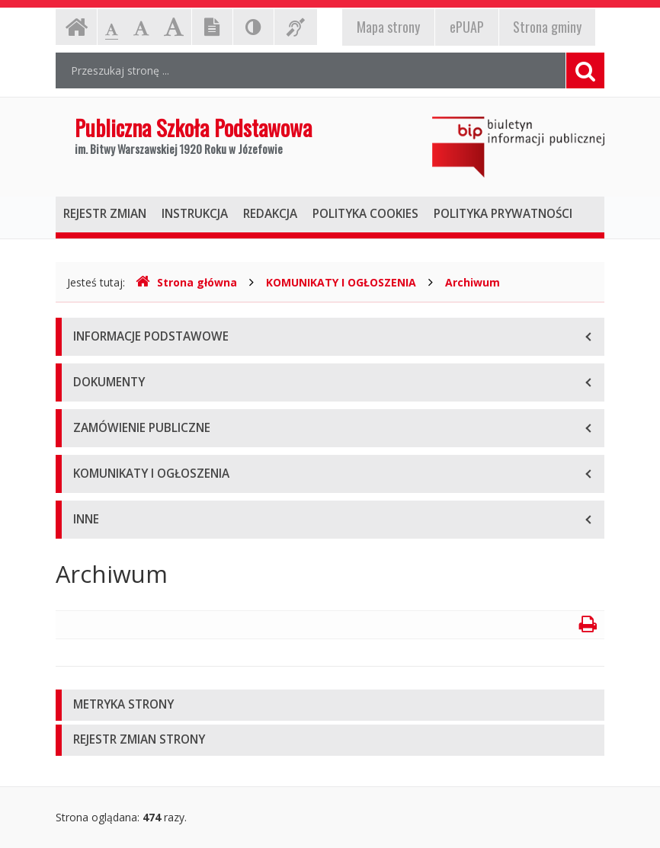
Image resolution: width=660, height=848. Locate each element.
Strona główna (186, 282)
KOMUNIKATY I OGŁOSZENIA (341, 282)
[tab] (330, 705)
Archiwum (472, 282)
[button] (330, 705)
